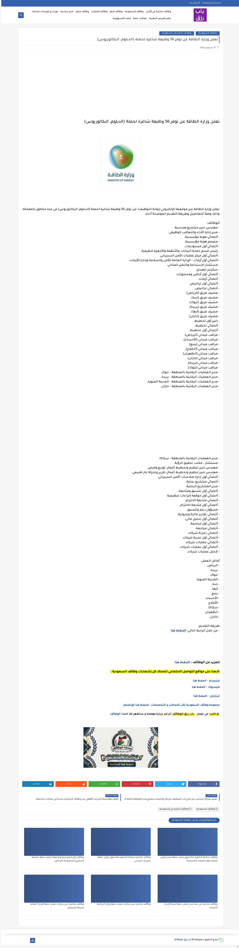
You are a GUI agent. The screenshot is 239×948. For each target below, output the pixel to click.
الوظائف (113, 714)
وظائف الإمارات (98, 11)
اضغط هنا (181, 662)
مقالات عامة (138, 18)
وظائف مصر (81, 11)
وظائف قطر (114, 11)
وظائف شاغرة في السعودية (175, 33)
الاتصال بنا (193, 3)
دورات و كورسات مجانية (44, 11)
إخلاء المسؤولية (120, 18)
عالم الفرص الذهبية (159, 18)
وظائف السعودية (132, 11)
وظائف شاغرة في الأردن (157, 11)
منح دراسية (65, 11)
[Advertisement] (119, 83)
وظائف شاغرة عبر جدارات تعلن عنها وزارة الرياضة (122, 904)
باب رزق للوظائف (181, 940)
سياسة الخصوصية (210, 3)
